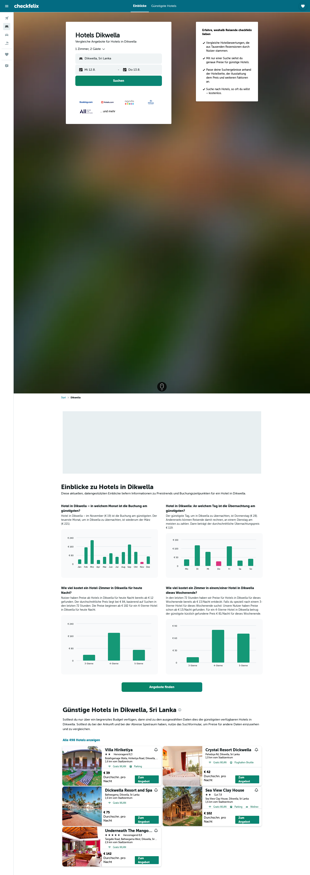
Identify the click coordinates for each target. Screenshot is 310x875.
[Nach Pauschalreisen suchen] (7, 43)
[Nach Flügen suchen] (7, 18)
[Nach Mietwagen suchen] (7, 35)
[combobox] (90, 49)
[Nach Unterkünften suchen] (7, 26)
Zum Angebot (144, 779)
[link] (162, 687)
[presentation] (179, 710)
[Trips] (7, 54)
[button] (6, 6)
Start (63, 397)
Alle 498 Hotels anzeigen (81, 740)
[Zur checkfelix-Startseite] (26, 6)
